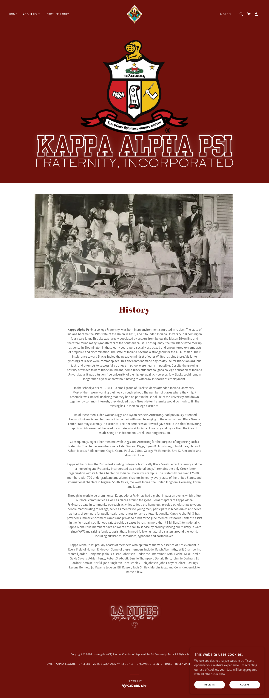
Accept (244, 684)
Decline (209, 684)
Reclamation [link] (184, 663)
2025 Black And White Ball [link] (113, 663)
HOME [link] (13, 14)
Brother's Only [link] (58, 14)
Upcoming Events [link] (149, 663)
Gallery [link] (84, 663)
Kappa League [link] (66, 663)
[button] (32, 14)
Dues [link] (168, 663)
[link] (134, 14)
